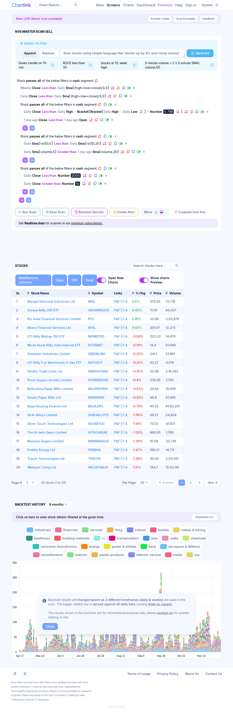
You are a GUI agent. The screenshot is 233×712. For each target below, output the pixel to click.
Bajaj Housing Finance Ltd (46, 406)
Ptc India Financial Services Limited (54, 319)
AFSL (92, 327)
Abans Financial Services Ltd (49, 327)
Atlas (100, 5)
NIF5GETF (95, 362)
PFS (91, 319)
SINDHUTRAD (98, 371)
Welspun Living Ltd (41, 467)
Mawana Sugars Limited (45, 441)
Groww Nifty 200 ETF (43, 310)
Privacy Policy (167, 674)
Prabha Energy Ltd (41, 450)
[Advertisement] (116, 242)
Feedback (208, 18)
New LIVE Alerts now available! (39, 19)
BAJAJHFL (96, 406)
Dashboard (146, 5)
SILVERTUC (96, 423)
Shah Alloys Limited (42, 415)
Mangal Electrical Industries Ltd (51, 301)
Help (179, 5)
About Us (192, 674)
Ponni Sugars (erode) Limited (49, 380)
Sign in (191, 5)
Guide (160, 19)
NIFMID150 (96, 336)
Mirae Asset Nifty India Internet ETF (53, 345)
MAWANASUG (98, 441)
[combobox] (30, 483)
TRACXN (94, 458)
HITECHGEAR (97, 432)
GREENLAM (96, 354)
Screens (113, 5)
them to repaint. (160, 604)
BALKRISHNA (98, 389)
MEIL (91, 301)
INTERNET (95, 345)
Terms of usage (139, 674)
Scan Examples (185, 18)
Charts (128, 5)
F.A (125, 301)
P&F (117, 301)
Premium (165, 5)
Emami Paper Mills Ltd (44, 397)
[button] (76, 5)
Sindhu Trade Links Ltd (44, 371)
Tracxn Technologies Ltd (45, 458)
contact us (165, 613)
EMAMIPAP (96, 397)
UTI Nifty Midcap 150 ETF (46, 336)
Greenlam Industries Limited (48, 354)
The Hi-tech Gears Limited (47, 432)
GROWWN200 (98, 310)
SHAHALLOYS (98, 415)
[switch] (101, 280)
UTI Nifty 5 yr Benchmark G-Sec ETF (54, 362)
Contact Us (213, 674)
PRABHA (94, 450)
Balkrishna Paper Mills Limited (50, 389)
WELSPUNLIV (98, 467)
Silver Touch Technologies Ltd (50, 423)
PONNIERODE (98, 380)
